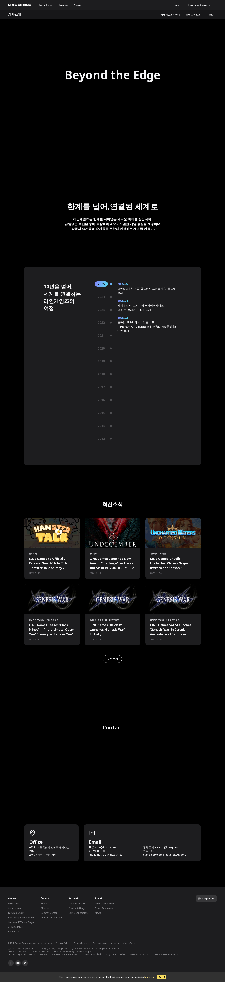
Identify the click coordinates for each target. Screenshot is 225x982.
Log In (178, 4)
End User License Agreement (106, 943)
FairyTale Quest (16, 912)
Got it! (161, 977)
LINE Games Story (104, 903)
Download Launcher (199, 4)
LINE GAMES (19, 5)
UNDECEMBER (15, 926)
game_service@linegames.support (76, 951)
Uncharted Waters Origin (21, 922)
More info (149, 976)
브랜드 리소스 (193, 14)
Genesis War (14, 908)
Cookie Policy (129, 943)
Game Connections (78, 912)
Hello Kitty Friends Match (21, 917)
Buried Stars (14, 931)
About (77, 4)
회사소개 (14, 14)
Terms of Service (81, 943)
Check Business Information (166, 954)
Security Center (49, 912)
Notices (45, 908)
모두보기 (112, 659)
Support (63, 4)
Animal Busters (16, 903)
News (98, 912)
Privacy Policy (63, 943)
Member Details (76, 903)
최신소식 (210, 14)
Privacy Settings (76, 908)
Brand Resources (104, 908)
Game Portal (46, 4)
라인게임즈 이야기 (170, 14)
